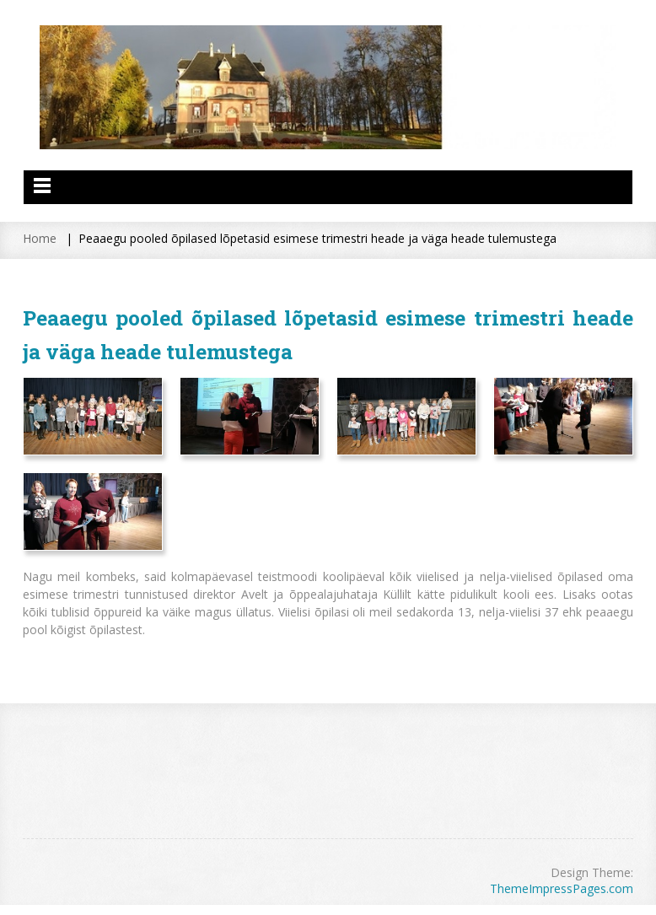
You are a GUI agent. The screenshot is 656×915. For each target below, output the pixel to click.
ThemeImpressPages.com (561, 888)
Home (39, 238)
